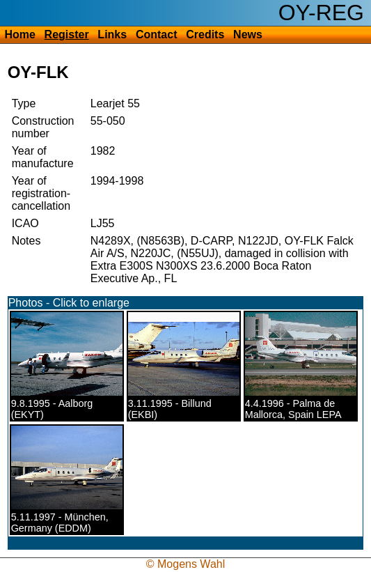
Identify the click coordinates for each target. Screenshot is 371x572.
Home (19, 34)
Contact (156, 34)
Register (67, 34)
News (247, 34)
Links (112, 34)
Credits (205, 34)
